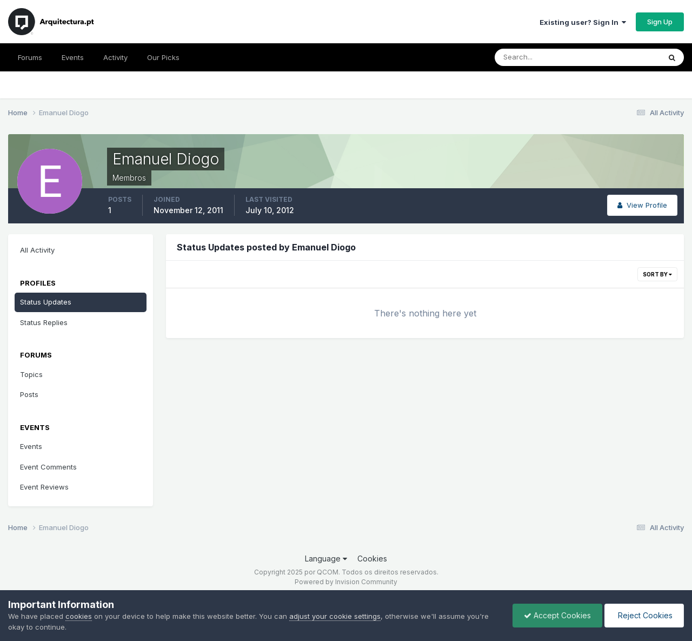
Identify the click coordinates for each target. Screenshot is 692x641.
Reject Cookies (644, 615)
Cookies (372, 558)
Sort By (657, 274)
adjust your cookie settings (335, 616)
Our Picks (163, 57)
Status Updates (45, 302)
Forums (30, 57)
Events (73, 57)
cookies (78, 616)
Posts (29, 394)
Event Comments (48, 466)
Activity (115, 57)
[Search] (542, 57)
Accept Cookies (557, 615)
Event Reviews (44, 487)
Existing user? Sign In (583, 22)
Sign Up (660, 21)
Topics (31, 374)
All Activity (37, 250)
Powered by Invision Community (346, 582)
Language (326, 558)
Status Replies (44, 322)
